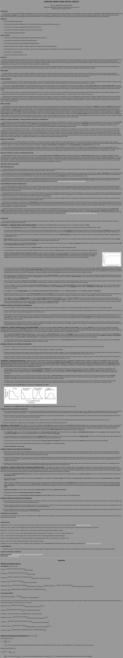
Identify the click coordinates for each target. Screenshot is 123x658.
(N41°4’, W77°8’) (19, 169)
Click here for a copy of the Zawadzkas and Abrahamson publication (81, 213)
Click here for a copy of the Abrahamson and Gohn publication (72, 181)
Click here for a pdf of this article (83, 525)
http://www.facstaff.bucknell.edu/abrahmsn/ (33, 554)
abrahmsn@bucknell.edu (17, 554)
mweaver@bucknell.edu (13, 556)
